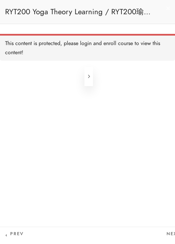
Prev (17, 234)
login (86, 43)
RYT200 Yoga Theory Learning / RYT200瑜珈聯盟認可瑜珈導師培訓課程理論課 (78, 15)
